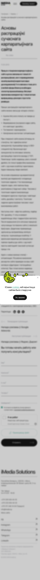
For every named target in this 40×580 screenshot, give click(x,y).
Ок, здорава (20, 297)
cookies (15, 287)
